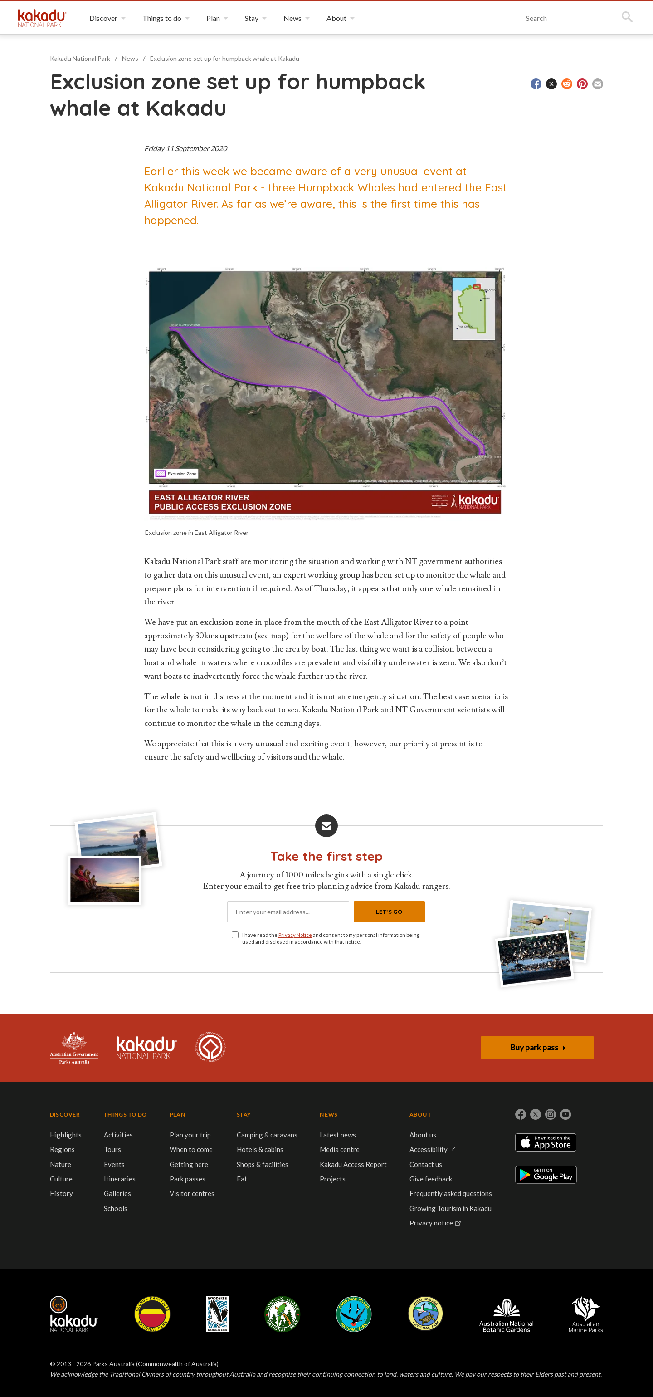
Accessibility (428, 1149)
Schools (115, 1208)
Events (114, 1164)
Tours (112, 1149)
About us (422, 1135)
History (61, 1193)
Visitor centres (192, 1193)
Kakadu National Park (42, 18)
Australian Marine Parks (586, 1314)
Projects (333, 1179)
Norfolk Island (282, 1314)
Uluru (152, 1314)
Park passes (187, 1179)
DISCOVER (65, 1114)
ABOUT (420, 1114)
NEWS (328, 1114)
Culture (61, 1179)
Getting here (189, 1164)
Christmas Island (354, 1314)
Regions (62, 1149)
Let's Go (389, 911)
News (130, 58)
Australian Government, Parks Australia (74, 1048)
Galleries (117, 1193)
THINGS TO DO (125, 1114)
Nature (60, 1164)
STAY (244, 1114)
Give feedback (430, 1179)
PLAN (177, 1114)
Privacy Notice (295, 935)
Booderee (217, 1314)
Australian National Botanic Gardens (506, 1314)
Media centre (340, 1149)
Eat (242, 1179)
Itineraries (120, 1179)
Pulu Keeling (425, 1314)
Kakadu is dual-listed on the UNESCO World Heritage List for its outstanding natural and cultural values (210, 1048)
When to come (191, 1149)
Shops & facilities (262, 1164)
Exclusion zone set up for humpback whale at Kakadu (224, 58)
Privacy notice (431, 1223)
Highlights (66, 1135)
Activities (118, 1135)
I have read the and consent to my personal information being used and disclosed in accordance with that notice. (330, 938)
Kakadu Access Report (353, 1164)
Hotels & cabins (260, 1149)
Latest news (338, 1135)
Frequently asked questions (450, 1193)
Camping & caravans (267, 1135)
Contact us (425, 1164)
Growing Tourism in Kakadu (450, 1208)
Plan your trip (190, 1135)
